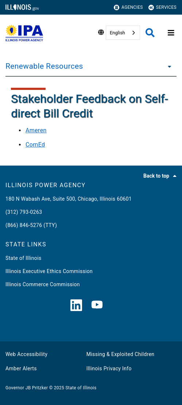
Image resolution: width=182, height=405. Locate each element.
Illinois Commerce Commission (42, 284)
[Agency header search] (150, 32)
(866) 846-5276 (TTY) (31, 225)
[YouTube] (97, 305)
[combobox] (123, 33)
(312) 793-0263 (23, 212)
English (117, 32)
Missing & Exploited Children (120, 354)
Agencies (128, 7)
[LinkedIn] (76, 305)
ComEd (35, 144)
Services (162, 7)
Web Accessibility (26, 354)
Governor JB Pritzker (26, 387)
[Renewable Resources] (167, 66)
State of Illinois (23, 258)
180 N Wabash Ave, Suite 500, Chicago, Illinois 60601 (68, 199)
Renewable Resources (44, 66)
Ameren (36, 130)
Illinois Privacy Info (109, 368)
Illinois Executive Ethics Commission (49, 271)
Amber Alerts (21, 368)
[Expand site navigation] (171, 33)
